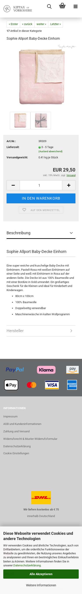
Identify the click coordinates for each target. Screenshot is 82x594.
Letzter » (55, 24)
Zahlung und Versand (16, 431)
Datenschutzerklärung (27, 565)
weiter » (41, 24)
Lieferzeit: (13, 147)
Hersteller (15, 330)
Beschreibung (18, 233)
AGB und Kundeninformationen (22, 424)
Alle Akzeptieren (41, 574)
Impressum (10, 416)
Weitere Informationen (41, 585)
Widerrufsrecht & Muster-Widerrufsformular (30, 438)
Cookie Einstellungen (16, 453)
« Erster (13, 24)
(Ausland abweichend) (50, 151)
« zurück (27, 24)
